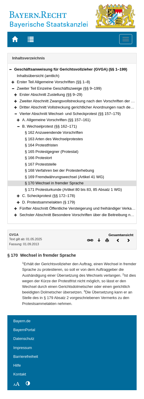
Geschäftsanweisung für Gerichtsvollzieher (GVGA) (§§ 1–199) (70, 69)
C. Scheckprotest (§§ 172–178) (48, 195)
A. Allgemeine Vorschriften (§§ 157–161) (56, 120)
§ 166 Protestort (38, 158)
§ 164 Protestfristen (41, 145)
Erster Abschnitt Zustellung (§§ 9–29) (50, 94)
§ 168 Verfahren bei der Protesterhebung (59, 170)
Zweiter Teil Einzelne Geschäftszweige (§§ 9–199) (59, 88)
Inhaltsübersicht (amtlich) (38, 76)
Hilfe (17, 365)
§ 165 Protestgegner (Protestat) (51, 151)
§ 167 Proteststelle (40, 164)
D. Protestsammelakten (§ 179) (48, 202)
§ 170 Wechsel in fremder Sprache (54, 183)
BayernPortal (24, 330)
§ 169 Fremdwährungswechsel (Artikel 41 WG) (64, 177)
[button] (10, 69)
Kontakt (19, 374)
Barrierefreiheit (25, 356)
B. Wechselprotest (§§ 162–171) (49, 126)
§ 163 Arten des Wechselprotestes (54, 139)
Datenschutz (23, 338)
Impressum (22, 347)
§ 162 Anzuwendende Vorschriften (54, 132)
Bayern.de (21, 321)
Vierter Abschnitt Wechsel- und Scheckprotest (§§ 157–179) (70, 113)
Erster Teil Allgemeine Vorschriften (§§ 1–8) (53, 82)
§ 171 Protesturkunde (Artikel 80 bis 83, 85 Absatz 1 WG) (73, 189)
